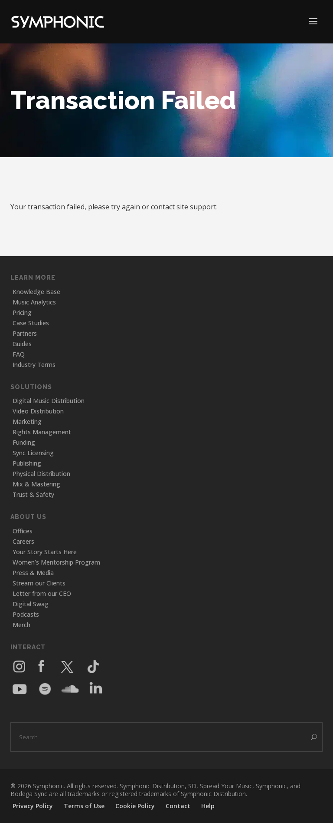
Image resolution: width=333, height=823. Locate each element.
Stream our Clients (39, 583)
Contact (178, 806)
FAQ (19, 354)
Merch (21, 625)
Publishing (27, 463)
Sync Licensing (33, 453)
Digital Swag (31, 604)
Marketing (27, 421)
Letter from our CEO (42, 593)
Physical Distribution (41, 473)
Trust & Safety (33, 494)
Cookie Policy (135, 806)
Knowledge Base (36, 292)
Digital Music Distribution (49, 401)
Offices (23, 531)
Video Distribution (38, 411)
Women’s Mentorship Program (56, 562)
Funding (24, 442)
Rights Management (42, 432)
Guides (22, 344)
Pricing (22, 312)
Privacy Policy (33, 806)
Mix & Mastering (36, 484)
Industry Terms (34, 364)
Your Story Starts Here (45, 552)
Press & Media (33, 572)
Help (208, 806)
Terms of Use (84, 806)
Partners (25, 333)
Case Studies (31, 323)
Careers (23, 541)
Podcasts (26, 614)
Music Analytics (34, 302)
